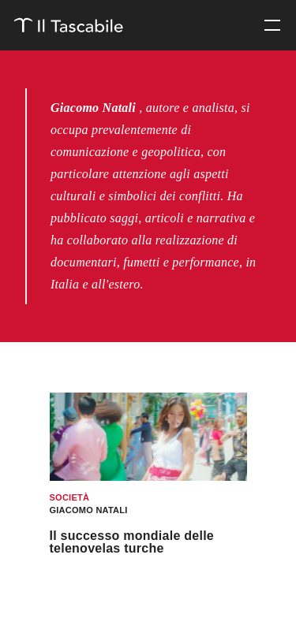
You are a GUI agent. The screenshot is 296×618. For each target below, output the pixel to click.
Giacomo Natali (89, 510)
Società (70, 497)
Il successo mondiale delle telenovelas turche (132, 542)
